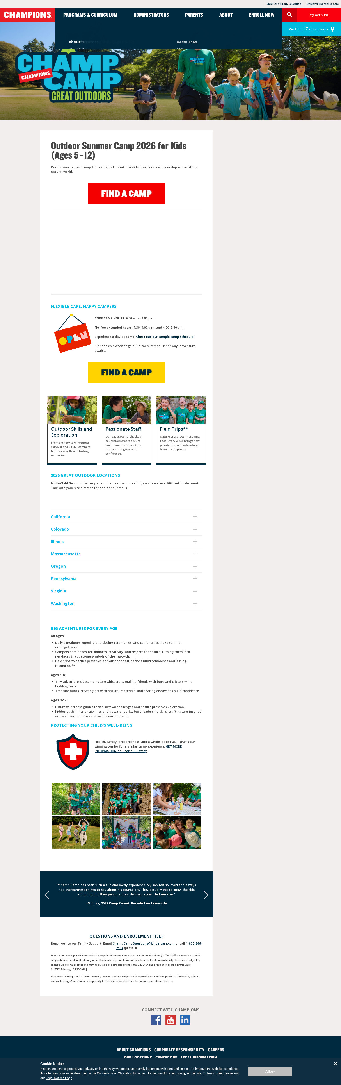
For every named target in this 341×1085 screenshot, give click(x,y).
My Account (318, 15)
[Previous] (47, 895)
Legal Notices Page (59, 1078)
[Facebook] (156, 1020)
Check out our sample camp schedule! (165, 337)
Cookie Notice (106, 1073)
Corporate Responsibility (179, 1050)
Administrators (151, 14)
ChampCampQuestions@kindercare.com (144, 943)
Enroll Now (261, 14)
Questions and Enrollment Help (126, 936)
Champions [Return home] (27, 15)
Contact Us (166, 1058)
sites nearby (308, 29)
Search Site (289, 15)
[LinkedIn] (185, 1020)
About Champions (134, 1050)
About (226, 14)
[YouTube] (170, 1020)
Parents (194, 14)
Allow (270, 1071)
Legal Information (199, 1058)
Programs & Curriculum (90, 14)
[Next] (206, 895)
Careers (216, 1050)
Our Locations (138, 1058)
